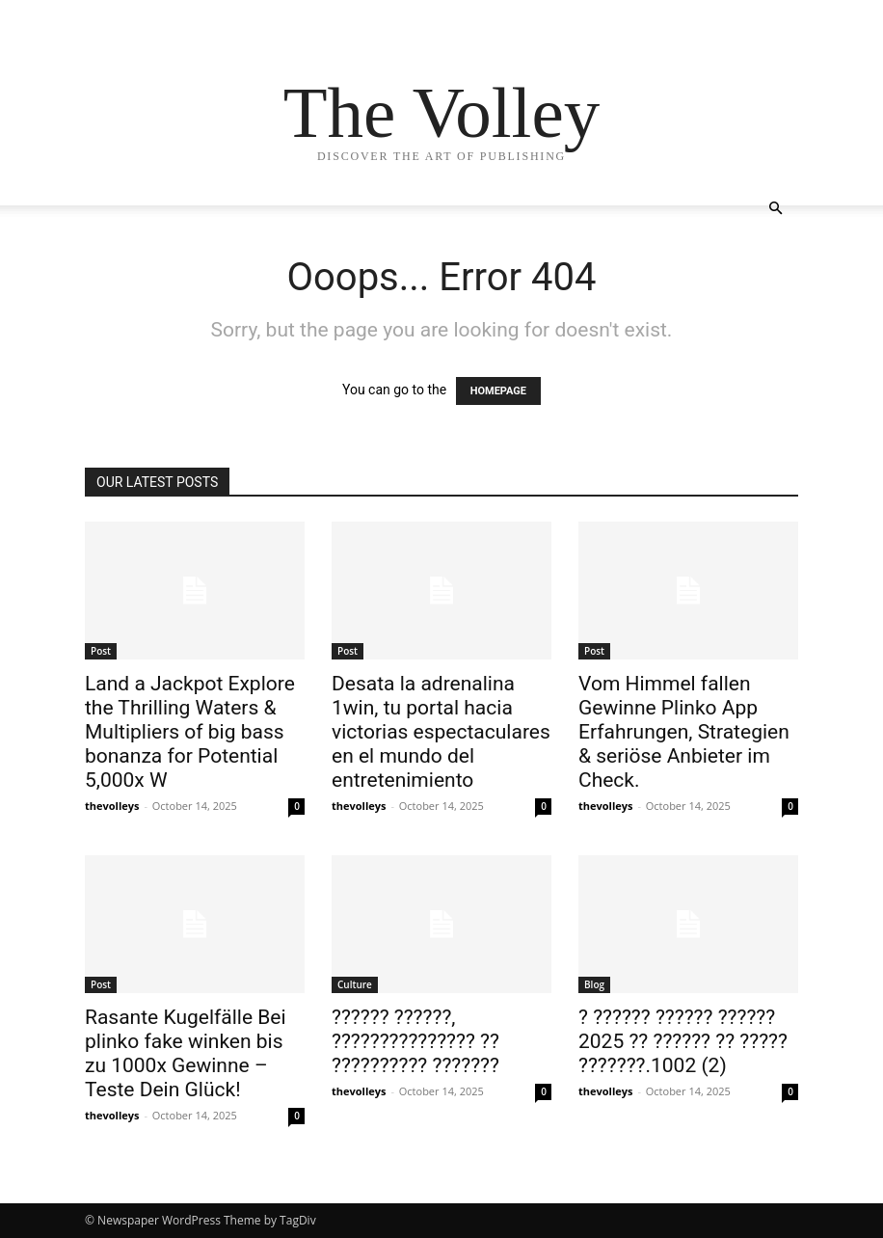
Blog (594, 984)
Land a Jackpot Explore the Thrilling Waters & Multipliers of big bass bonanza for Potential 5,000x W (190, 732)
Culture (354, 984)
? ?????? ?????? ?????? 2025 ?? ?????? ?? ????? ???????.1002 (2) (683, 1041)
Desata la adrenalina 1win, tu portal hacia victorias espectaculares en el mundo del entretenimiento (441, 732)
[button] (775, 209)
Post (101, 651)
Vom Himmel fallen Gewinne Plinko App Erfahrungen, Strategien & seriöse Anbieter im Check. (683, 732)
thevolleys (112, 805)
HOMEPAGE (498, 391)
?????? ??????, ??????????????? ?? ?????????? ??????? (415, 1041)
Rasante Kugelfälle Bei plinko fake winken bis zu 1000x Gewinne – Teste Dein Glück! (185, 1053)
